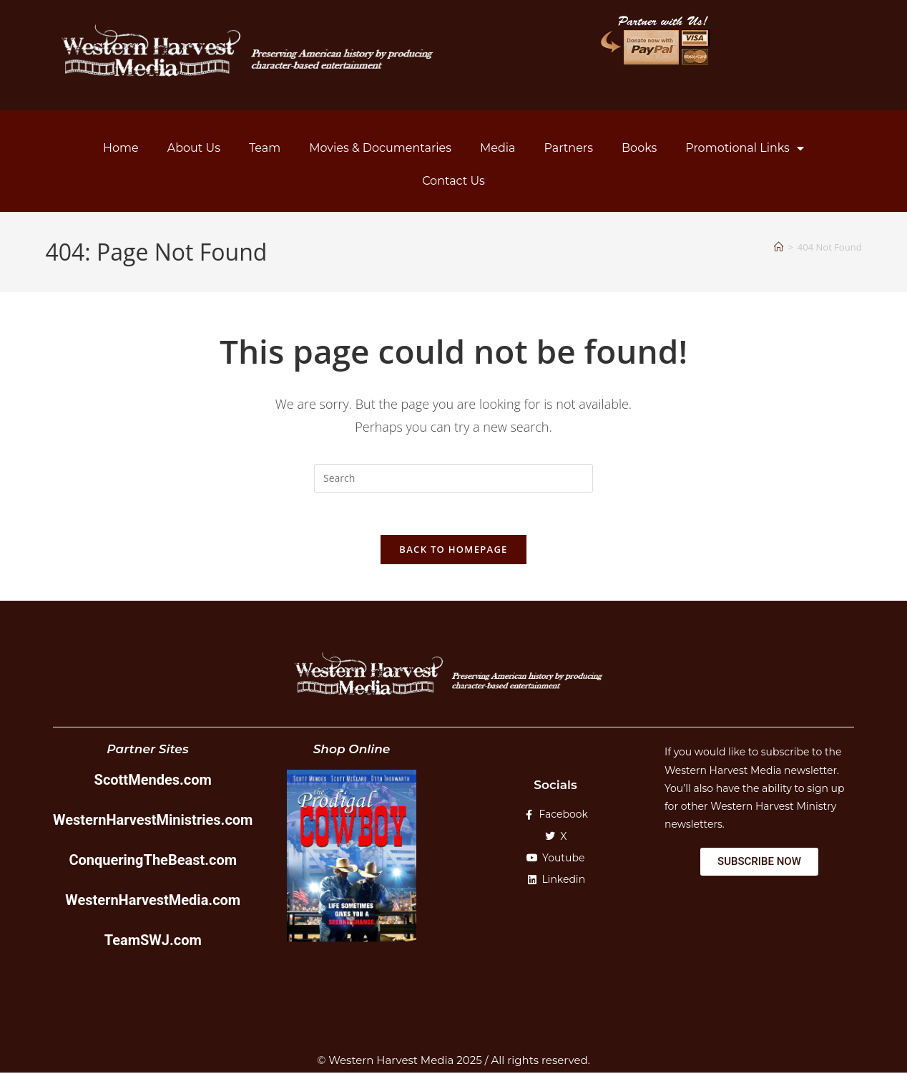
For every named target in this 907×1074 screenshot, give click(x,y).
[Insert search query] (453, 478)
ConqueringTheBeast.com (153, 861)
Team (264, 148)
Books (639, 148)
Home (121, 148)
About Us (193, 148)
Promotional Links (744, 148)
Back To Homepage (453, 550)
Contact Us (453, 181)
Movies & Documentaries (380, 148)
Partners (569, 148)
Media (498, 148)
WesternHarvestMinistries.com (153, 821)
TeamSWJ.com (153, 941)
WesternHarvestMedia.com (152, 901)
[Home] (778, 247)
